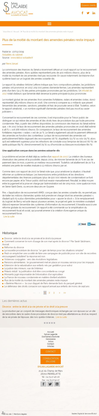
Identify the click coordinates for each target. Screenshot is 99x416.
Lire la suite (8, 216)
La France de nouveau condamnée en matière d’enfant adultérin (35, 277)
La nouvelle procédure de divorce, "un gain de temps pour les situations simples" (44, 250)
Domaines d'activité (50, 337)
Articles (50, 346)
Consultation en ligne (51, 360)
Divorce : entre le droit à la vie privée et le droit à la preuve (32, 238)
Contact (50, 344)
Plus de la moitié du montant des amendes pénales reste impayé (48, 32)
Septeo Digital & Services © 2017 (84, 414)
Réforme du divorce (14, 247)
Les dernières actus (14, 300)
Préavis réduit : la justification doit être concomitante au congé (34, 271)
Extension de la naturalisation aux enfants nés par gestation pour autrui (38, 265)
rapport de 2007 (60, 156)
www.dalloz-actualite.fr (22, 57)
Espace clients (89, 5)
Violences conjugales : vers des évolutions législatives (30, 259)
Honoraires (51, 339)
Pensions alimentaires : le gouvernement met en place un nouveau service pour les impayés (49, 262)
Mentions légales (20, 414)
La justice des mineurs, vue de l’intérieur (23, 268)
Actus (50, 341)
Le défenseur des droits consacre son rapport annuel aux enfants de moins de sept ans (46, 286)
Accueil (16, 32)
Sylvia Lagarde (50, 334)
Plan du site (6, 414)
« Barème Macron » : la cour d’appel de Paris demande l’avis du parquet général (43, 283)
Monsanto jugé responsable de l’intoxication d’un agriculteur (33, 274)
